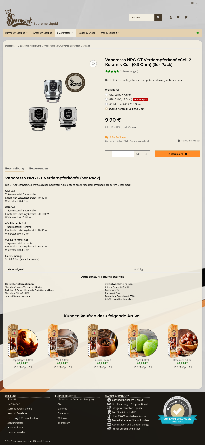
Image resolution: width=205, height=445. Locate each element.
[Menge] (123, 154)
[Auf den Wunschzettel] (93, 63)
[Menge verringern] (108, 154)
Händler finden (15, 427)
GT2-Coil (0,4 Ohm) (120, 94)
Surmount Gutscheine (19, 408)
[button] (170, 17)
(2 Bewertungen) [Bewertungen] (121, 71)
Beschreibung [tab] (14, 168)
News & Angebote (17, 413)
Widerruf (62, 418)
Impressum (64, 422)
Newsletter (13, 403)
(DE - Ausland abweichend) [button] (137, 140)
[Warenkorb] (191, 17)
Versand (132, 127)
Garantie (62, 408)
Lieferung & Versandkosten (22, 418)
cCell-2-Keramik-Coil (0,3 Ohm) (127, 108)
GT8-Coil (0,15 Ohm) (128, 99)
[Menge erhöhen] (146, 154)
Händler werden (16, 432)
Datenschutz (64, 413)
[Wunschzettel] (178, 17)
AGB (60, 403)
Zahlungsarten (15, 422)
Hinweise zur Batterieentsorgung (76, 399)
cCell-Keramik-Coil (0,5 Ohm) (125, 104)
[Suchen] (142, 17)
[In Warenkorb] (7, 56)
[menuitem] (17, 33)
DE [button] (192, 3)
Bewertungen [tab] (38, 168)
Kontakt (11, 399)
